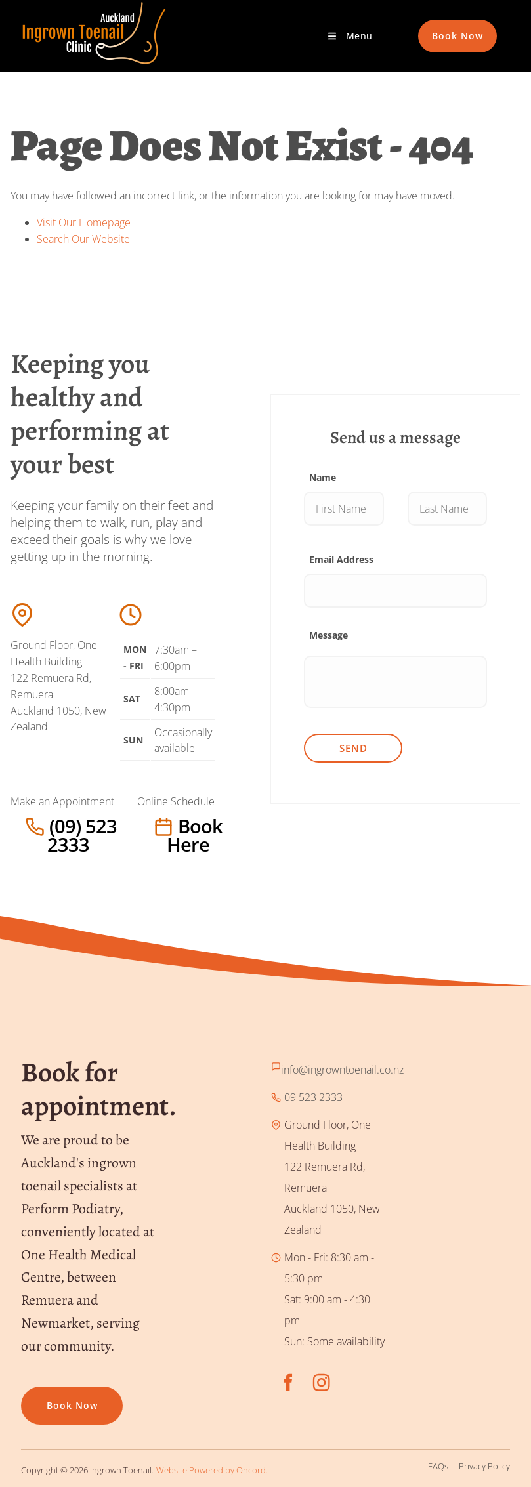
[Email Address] (395, 591)
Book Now (443, 27)
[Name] (343, 509)
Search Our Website (83, 239)
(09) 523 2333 (44, 826)
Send (353, 748)
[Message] (395, 682)
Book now (46, 1397)
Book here (163, 826)
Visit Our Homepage (84, 222)
